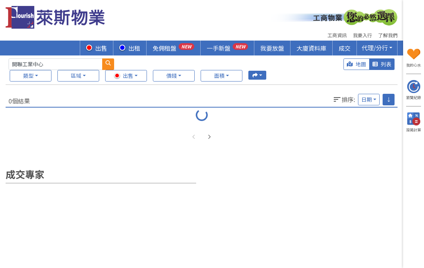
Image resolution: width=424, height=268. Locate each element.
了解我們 (388, 35)
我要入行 (362, 35)
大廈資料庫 (311, 48)
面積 (219, 75)
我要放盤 (272, 48)
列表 (382, 64)
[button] (209, 137)
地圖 (356, 64)
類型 (28, 75)
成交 (345, 48)
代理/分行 (375, 47)
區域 (76, 75)
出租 (129, 48)
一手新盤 (227, 47)
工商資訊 (337, 35)
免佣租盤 (173, 47)
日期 (366, 99)
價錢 (171, 75)
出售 (96, 48)
